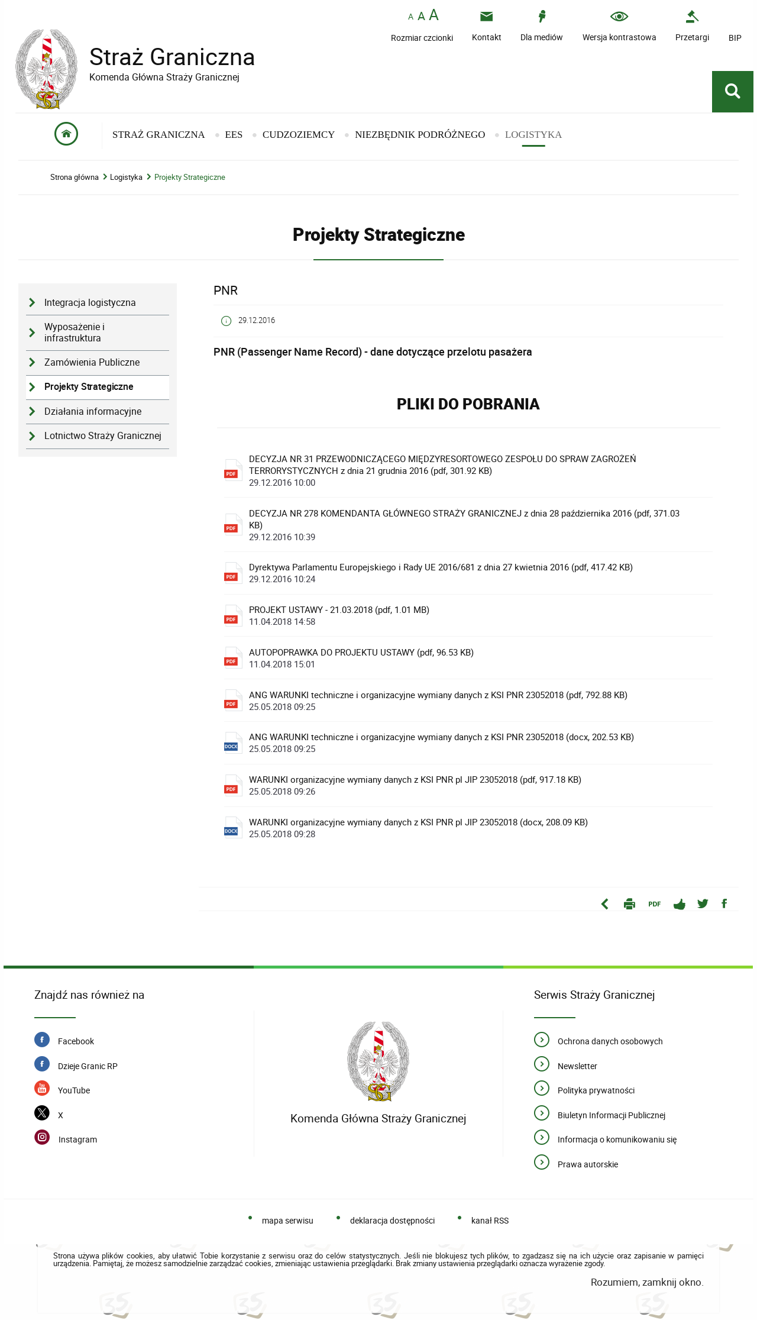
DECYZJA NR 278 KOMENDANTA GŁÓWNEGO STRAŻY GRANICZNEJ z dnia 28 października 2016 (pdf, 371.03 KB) (472, 525)
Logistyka (126, 177)
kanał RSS (490, 1220)
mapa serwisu (287, 1220)
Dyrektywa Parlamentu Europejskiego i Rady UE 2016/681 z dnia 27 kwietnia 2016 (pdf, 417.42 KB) (472, 573)
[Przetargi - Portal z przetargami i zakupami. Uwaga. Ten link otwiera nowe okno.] (692, 25)
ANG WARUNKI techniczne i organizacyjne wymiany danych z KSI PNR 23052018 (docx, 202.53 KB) (472, 742)
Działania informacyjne (92, 411)
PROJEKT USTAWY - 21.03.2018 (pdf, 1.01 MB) (472, 615)
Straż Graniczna (163, 56)
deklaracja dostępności (392, 1220)
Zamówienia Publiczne (92, 362)
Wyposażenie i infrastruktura (74, 332)
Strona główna (74, 177)
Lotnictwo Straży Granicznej (102, 436)
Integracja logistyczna (90, 302)
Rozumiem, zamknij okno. (647, 1282)
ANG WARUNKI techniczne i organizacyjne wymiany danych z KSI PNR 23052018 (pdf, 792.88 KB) (472, 700)
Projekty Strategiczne (189, 177)
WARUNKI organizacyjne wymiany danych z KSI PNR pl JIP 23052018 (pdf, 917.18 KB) (472, 785)
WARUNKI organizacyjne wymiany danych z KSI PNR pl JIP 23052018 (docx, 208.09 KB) (472, 828)
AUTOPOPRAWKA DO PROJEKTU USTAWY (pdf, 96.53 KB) (472, 658)
